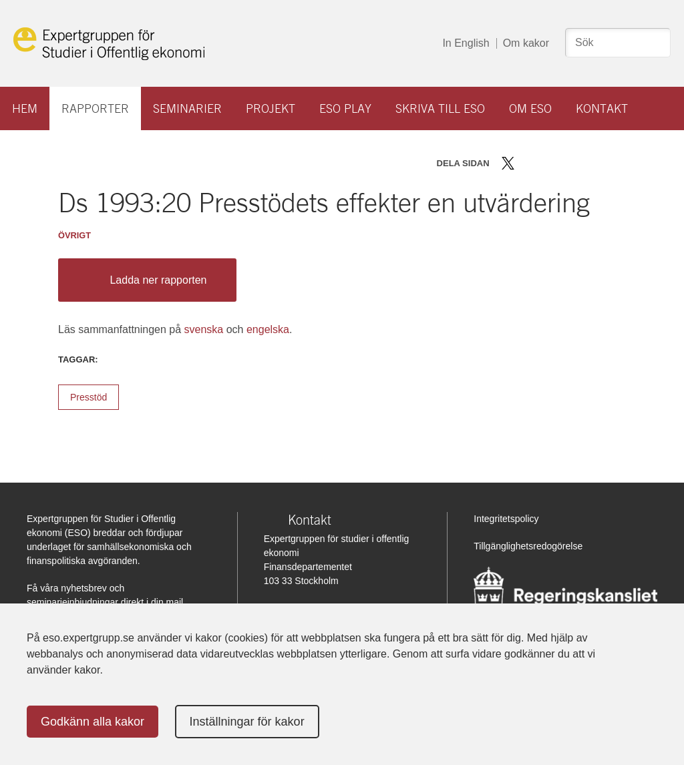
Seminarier (187, 108)
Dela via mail (568, 163)
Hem (24, 108)
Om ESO (530, 108)
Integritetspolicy (506, 518)
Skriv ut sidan (591, 163)
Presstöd (88, 397)
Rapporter (95, 108)
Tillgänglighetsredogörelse (528, 546)
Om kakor (526, 43)
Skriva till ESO (440, 108)
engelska (267, 329)
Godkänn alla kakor (92, 721)
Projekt (270, 108)
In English (465, 43)
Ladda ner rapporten (143, 280)
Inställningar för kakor (247, 721)
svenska (204, 329)
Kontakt (602, 108)
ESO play (345, 108)
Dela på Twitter (508, 163)
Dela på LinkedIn (546, 163)
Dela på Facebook (527, 163)
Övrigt (74, 235)
